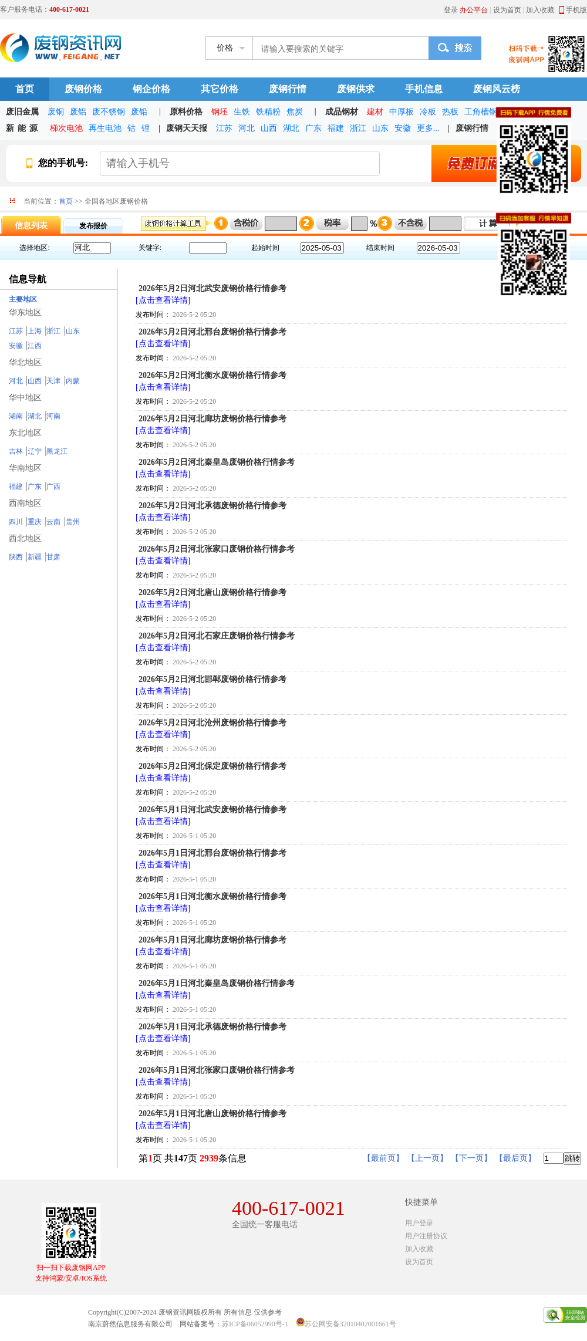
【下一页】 (471, 1158)
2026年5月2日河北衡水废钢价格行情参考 (212, 375)
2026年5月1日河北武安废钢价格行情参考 (212, 809)
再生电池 (105, 128)
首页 (24, 89)
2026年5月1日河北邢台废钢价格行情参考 (212, 853)
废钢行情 (287, 89)
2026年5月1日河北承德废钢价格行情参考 (212, 1026)
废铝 (78, 111)
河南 (53, 416)
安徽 (402, 128)
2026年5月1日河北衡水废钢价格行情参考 (212, 896)
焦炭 (294, 111)
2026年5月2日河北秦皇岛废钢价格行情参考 (217, 462)
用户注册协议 (426, 1236)
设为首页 (507, 10)
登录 (451, 10)
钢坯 (219, 111)
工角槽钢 (480, 111)
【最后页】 (515, 1158)
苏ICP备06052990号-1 (255, 1324)
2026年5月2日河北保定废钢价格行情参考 (212, 766)
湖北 (291, 128)
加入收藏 (540, 10)
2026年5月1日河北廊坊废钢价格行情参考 (212, 939)
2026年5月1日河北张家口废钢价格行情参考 (217, 1070)
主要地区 (23, 299)
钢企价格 (151, 89)
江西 (35, 346)
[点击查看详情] (163, 300)
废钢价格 (83, 89)
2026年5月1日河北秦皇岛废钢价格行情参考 (217, 983)
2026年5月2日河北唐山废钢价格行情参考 (212, 592)
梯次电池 (66, 128)
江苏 (224, 128)
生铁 (242, 111)
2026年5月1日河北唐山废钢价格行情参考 (212, 1113)
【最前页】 (383, 1158)
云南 (53, 522)
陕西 (16, 557)
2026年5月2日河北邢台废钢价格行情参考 (212, 331)
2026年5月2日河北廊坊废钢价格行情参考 (212, 418)
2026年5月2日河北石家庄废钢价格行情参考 (217, 635)
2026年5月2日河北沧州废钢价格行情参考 (212, 722)
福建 (336, 128)
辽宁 (35, 451)
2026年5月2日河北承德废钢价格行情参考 (212, 505)
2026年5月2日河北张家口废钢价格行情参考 (217, 549)
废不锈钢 (108, 111)
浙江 (358, 128)
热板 (450, 111)
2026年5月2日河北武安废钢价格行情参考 (212, 288)
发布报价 (93, 226)
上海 (35, 331)
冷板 (428, 111)
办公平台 (474, 10)
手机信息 (424, 89)
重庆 (35, 522)
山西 (269, 128)
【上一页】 (427, 1158)
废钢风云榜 (496, 89)
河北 (246, 128)
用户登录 (419, 1223)
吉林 (16, 451)
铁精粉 (268, 111)
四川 (16, 522)
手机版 (576, 10)
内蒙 (73, 381)
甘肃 (53, 557)
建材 (375, 111)
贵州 (73, 522)
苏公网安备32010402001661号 (350, 1324)
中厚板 (401, 111)
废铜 (56, 111)
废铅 (139, 111)
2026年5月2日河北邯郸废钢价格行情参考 (212, 679)
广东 (313, 128)
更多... (428, 128)
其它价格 (219, 89)
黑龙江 (57, 451)
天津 (53, 381)
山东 (380, 128)
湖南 (16, 416)
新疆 (35, 557)
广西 (53, 486)
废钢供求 (356, 89)
